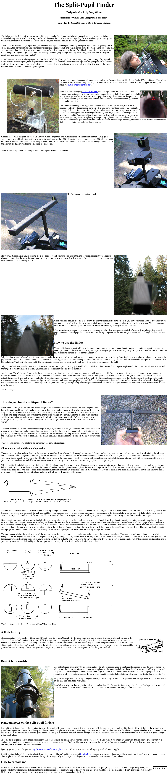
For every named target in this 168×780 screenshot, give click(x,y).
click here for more (90, 91)
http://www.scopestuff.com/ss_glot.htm (48, 749)
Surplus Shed (85, 754)
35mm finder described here (79, 85)
